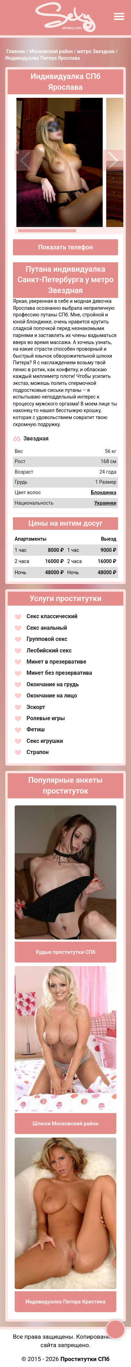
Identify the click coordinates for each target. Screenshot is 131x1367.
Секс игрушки (45, 741)
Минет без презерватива (59, 673)
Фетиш (36, 729)
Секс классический (52, 616)
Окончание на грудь (53, 684)
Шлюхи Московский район (65, 1123)
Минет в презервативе (56, 661)
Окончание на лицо (52, 695)
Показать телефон (65, 247)
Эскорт (36, 707)
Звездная (36, 438)
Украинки (105, 503)
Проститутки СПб (85, 1358)
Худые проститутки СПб (65, 952)
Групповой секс (47, 639)
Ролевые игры (46, 718)
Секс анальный (47, 627)
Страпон (38, 752)
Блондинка (103, 492)
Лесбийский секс (49, 650)
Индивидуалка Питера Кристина (65, 1302)
